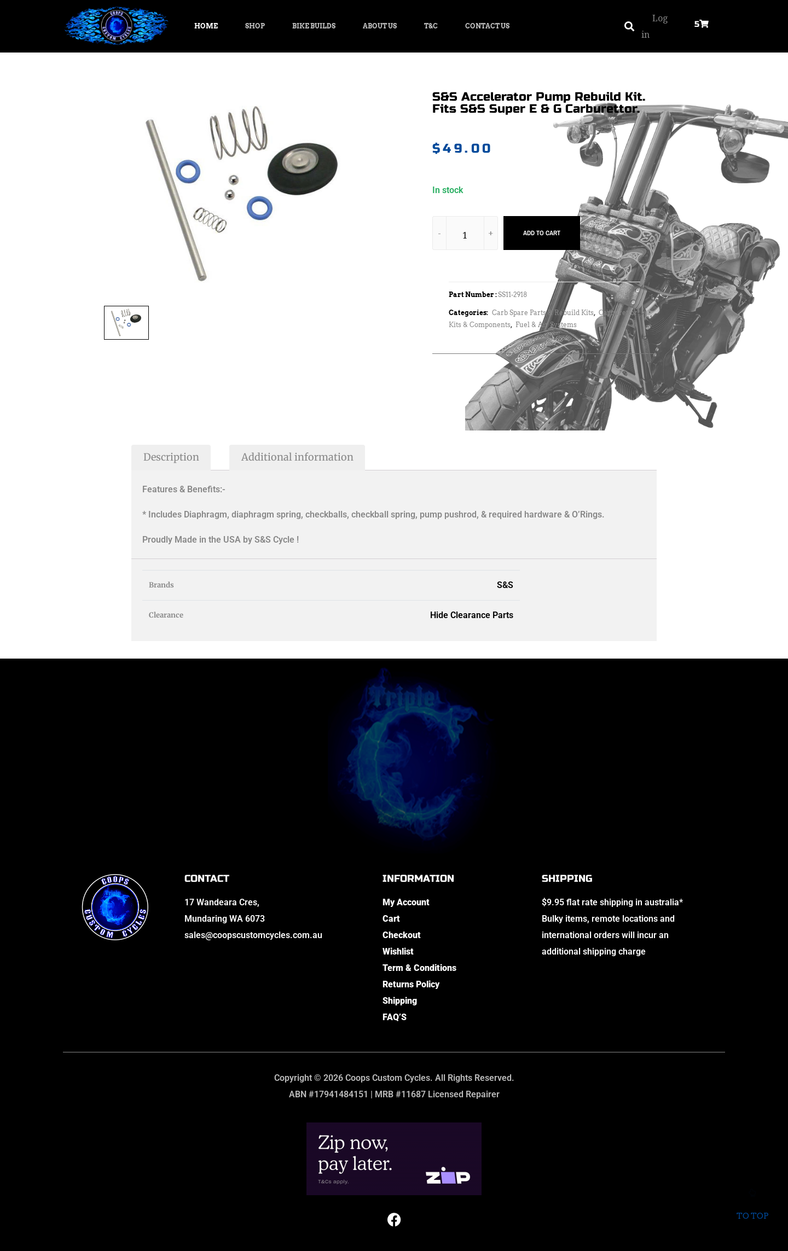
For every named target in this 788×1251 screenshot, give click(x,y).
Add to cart (541, 233)
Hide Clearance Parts (471, 615)
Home (206, 26)
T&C (431, 26)
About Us (380, 26)
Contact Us (487, 26)
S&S (505, 585)
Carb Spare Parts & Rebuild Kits (543, 313)
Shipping (400, 1001)
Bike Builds (313, 26)
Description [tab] (171, 457)
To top (752, 1208)
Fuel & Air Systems (546, 325)
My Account (406, 902)
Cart (391, 918)
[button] (629, 27)
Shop (255, 26)
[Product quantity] (465, 234)
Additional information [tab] (297, 457)
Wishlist (398, 951)
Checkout (402, 935)
